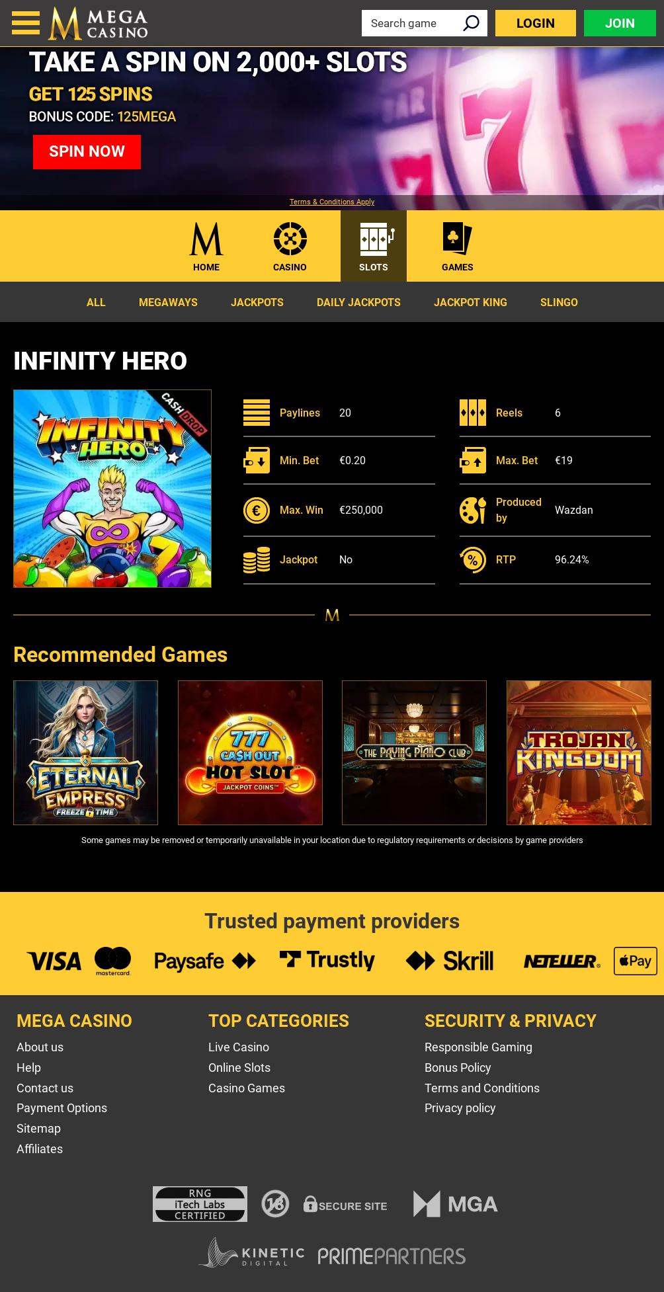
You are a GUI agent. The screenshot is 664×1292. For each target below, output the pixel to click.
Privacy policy (460, 1108)
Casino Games (246, 1088)
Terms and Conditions (482, 1088)
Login (536, 23)
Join (620, 23)
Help (29, 1067)
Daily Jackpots (359, 302)
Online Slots (239, 1067)
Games (458, 267)
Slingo (559, 302)
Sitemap (39, 1128)
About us (40, 1047)
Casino (290, 267)
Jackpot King (470, 302)
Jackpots (257, 302)
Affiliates (40, 1149)
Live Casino (238, 1047)
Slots (373, 267)
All (96, 302)
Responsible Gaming (478, 1047)
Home (206, 267)
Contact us (45, 1088)
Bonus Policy (458, 1067)
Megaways (168, 302)
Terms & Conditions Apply (332, 202)
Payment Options (62, 1108)
